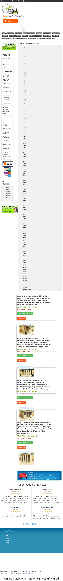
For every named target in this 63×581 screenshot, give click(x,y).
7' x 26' (24, 74)
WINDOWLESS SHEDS (6, 112)
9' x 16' (24, 120)
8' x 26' (24, 103)
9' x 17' (24, 122)
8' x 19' (24, 97)
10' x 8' (8, 193)
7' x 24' (24, 72)
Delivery (7, 540)
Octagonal (25, 287)
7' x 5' (24, 51)
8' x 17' (24, 94)
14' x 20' (24, 225)
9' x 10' (24, 113)
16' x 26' (24, 258)
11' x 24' (24, 182)
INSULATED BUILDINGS (6, 80)
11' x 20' (24, 180)
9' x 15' (24, 118)
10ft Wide (25, 273)
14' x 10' (24, 220)
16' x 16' (24, 253)
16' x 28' (24, 260)
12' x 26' (24, 200)
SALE (4, 67)
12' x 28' (24, 202)
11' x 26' (24, 184)
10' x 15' (24, 154)
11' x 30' (24, 187)
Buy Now (21, 318)
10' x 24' (24, 165)
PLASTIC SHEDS (7, 128)
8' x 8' (24, 83)
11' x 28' (24, 185)
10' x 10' (24, 145)
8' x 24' (24, 101)
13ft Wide (25, 278)
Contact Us (8, 538)
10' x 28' (24, 169)
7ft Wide (24, 267)
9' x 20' (24, 127)
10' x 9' (24, 143)
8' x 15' (24, 90)
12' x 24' (24, 198)
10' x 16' (24, 156)
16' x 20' (24, 255)
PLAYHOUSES (6, 103)
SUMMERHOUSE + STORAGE (7, 96)
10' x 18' (24, 159)
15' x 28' (24, 246)
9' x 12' (24, 114)
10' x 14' (24, 152)
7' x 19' (24, 69)
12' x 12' (24, 193)
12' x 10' (24, 191)
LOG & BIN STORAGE (5, 153)
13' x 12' (24, 207)
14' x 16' (24, 223)
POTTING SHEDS (7, 116)
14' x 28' (24, 231)
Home (21, 43)
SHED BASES (6, 148)
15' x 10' (24, 235)
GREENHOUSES (7, 144)
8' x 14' (24, 88)
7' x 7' (24, 53)
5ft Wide (24, 264)
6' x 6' (24, 47)
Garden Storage (26, 283)
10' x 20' (24, 163)
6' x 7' (24, 49)
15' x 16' (24, 238)
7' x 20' (24, 70)
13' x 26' (24, 214)
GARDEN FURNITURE (6, 137)
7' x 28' (24, 76)
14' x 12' (24, 221)
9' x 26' (24, 131)
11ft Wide (25, 274)
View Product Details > (25, 313)
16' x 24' (24, 256)
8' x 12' (24, 87)
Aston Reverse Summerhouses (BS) (29, 296)
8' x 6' (7, 189)
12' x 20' (24, 196)
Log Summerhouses (27, 285)
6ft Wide (24, 265)
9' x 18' (24, 123)
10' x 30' (24, 171)
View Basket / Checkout (16, 1)
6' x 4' (7, 187)
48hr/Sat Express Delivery (28, 45)
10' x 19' (24, 161)
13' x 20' (24, 211)
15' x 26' (24, 244)
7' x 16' (24, 63)
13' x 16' (24, 209)
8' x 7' (24, 81)
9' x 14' (24, 116)
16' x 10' (24, 249)
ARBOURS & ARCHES (6, 133)
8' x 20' (24, 99)
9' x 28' (24, 132)
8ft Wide (24, 269)
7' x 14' (24, 60)
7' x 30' (24, 78)
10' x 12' (24, 149)
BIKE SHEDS (6, 120)
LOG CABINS (6, 99)
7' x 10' (24, 56)
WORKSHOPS (6, 59)
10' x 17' (24, 158)
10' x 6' (8, 191)
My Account (4, 1)
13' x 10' (24, 205)
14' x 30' (24, 233)
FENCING (5, 140)
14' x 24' (24, 227)
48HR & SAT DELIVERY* (6, 76)
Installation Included (27, 289)
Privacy (7, 545)
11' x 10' (24, 175)
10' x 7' (24, 140)
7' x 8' (24, 54)
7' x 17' (24, 65)
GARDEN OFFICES (5, 63)
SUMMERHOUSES (7, 91)
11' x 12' (24, 176)
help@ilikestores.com (24, 571)
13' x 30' (24, 218)
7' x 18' (24, 67)
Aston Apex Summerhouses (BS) (28, 380)
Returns (7, 542)
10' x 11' (24, 147)
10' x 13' (24, 150)
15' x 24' (24, 242)
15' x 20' (24, 240)
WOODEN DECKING (5, 108)
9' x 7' (24, 109)
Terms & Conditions (10, 544)
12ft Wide (25, 276)
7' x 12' (24, 58)
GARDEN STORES (5, 124)
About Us (7, 537)
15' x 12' (24, 237)
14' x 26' (24, 229)
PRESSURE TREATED (6, 88)
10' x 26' (24, 167)
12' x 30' (24, 203)
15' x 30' (24, 247)
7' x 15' (24, 61)
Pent (7, 197)
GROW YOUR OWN (6, 157)
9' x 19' (40, 43)
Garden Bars (25, 282)
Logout (26, 1)
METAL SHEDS (6, 83)
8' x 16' (24, 92)
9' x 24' (24, 129)
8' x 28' (24, 105)
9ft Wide (24, 271)
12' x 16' (24, 194)
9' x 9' (24, 111)
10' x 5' (24, 136)
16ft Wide (25, 280)
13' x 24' (24, 212)
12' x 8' (8, 195)
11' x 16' (24, 178)
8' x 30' (24, 107)
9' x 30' (24, 134)
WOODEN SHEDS (7, 71)
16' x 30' (24, 262)
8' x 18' (24, 96)
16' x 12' (24, 251)
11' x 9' (24, 173)
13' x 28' (24, 216)
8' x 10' (24, 85)
